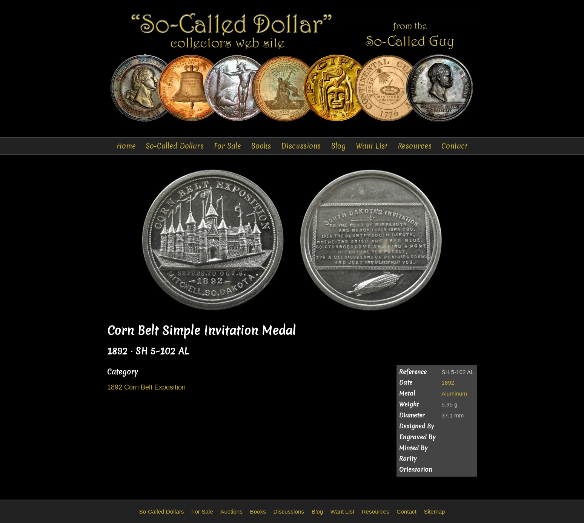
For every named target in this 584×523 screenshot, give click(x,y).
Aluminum (454, 393)
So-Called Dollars (175, 146)
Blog (338, 146)
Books (261, 146)
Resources (415, 146)
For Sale (227, 146)
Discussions (301, 146)
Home (126, 146)
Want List (371, 146)
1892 (447, 382)
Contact (454, 146)
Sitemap (434, 511)
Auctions (231, 511)
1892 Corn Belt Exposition (146, 387)
